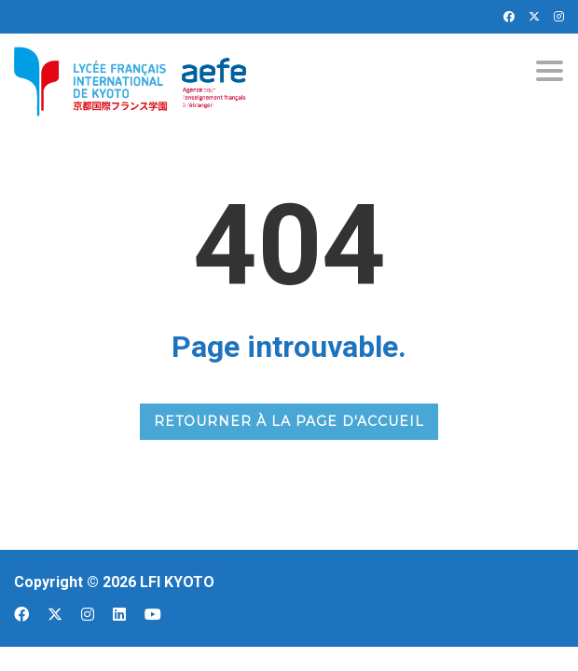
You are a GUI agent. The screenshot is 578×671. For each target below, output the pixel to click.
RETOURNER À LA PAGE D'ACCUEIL (289, 421)
